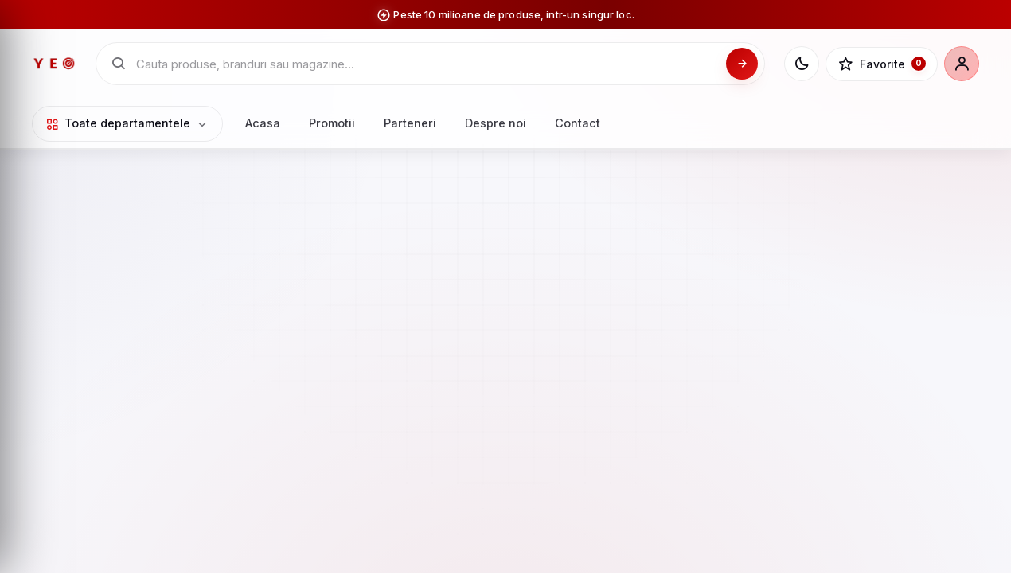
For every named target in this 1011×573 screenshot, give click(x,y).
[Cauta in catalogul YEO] (426, 64)
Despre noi (495, 123)
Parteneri (410, 123)
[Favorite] (882, 64)
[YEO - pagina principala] (54, 63)
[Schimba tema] (801, 63)
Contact (577, 123)
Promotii (332, 123)
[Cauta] (742, 64)
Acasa (262, 123)
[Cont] (961, 63)
